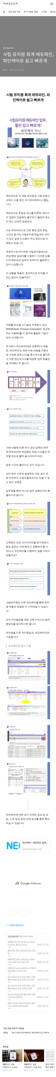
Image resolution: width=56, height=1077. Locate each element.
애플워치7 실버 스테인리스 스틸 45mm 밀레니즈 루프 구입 (22, 969)
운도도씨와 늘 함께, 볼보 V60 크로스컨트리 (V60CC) (21, 995)
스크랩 (44, 11)
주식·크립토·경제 (31, 11)
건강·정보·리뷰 (14, 11)
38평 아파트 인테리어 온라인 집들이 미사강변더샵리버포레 (21, 1004)
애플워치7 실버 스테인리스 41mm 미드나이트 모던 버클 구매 (21, 960)
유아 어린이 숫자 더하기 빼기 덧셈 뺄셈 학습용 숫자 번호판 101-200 (21, 978)
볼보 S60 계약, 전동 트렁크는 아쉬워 (21, 951)
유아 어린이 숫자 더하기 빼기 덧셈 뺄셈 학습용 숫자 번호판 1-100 (21, 986)
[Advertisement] (28, 883)
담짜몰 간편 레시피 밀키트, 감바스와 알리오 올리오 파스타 (21, 943)
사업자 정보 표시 (15, 925)
